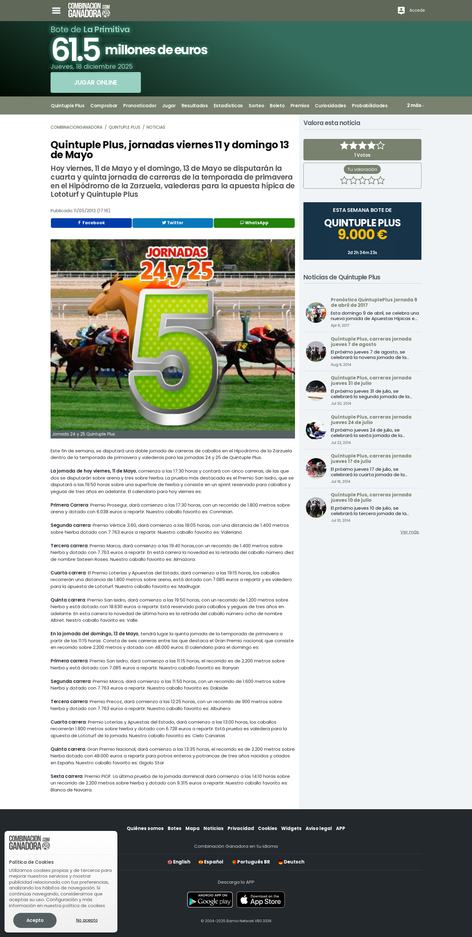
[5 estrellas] (380, 181)
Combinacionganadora (76, 127)
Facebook (91, 223)
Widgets (291, 828)
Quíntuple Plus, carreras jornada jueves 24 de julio (371, 420)
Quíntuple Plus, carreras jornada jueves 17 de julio (371, 458)
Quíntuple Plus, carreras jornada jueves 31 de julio (371, 380)
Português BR (251, 862)
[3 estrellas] (362, 181)
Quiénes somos (145, 828)
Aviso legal (319, 828)
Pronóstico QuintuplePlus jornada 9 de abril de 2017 (374, 302)
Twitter (172, 223)
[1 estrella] (344, 181)
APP (340, 828)
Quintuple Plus (124, 127)
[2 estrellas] (353, 181)
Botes (175, 828)
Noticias (156, 127)
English (179, 862)
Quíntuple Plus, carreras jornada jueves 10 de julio (371, 497)
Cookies (267, 828)
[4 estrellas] (371, 181)
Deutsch (291, 862)
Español (211, 862)
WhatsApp (254, 223)
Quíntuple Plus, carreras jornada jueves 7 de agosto (371, 341)
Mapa (192, 828)
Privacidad (241, 828)
